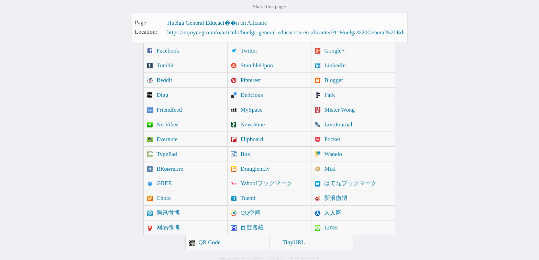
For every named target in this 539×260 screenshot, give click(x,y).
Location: (146, 32)
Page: (141, 22)
